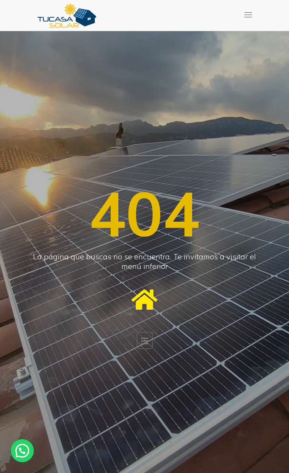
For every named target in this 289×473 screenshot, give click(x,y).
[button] (22, 450)
